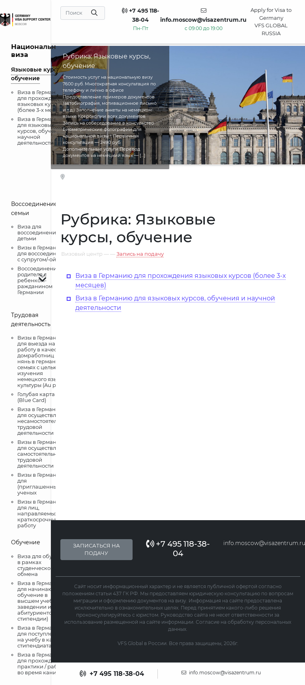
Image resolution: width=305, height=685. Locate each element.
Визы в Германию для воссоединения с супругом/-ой (43, 253)
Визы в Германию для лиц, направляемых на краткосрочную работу (41, 513)
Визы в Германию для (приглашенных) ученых (40, 484)
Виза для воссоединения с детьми (40, 232)
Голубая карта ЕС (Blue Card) (40, 397)
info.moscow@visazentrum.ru (221, 673)
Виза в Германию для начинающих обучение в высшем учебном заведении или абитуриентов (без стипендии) (42, 601)
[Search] (82, 13)
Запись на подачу (140, 254)
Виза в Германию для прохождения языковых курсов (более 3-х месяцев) (43, 101)
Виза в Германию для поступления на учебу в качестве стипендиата (43, 637)
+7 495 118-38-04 (178, 548)
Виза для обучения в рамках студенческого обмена (43, 565)
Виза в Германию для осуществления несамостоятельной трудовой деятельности (43, 421)
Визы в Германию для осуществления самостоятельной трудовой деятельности (43, 454)
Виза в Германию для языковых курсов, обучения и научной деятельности (43, 131)
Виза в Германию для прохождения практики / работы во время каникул (42, 663)
